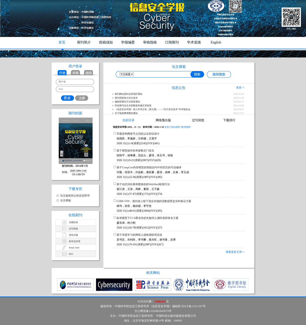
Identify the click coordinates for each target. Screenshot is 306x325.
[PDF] (150, 143)
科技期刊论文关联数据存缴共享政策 (133, 105)
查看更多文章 (234, 252)
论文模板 (65, 200)
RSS (71, 254)
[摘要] (136, 143)
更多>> (240, 87)
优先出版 (73, 235)
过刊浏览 (73, 228)
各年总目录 (74, 241)
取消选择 (185, 127)
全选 (166, 127)
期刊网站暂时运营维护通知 (128, 94)
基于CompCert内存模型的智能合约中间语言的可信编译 (149, 167)
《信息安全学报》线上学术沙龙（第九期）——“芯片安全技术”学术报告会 (152, 109)
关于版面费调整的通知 (126, 113)
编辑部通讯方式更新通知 (127, 101)
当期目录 (73, 222)
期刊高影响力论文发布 (126, 98)
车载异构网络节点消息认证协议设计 (138, 133)
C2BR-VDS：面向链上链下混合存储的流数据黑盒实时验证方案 (154, 201)
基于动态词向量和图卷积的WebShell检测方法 (143, 184)
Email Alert (74, 247)
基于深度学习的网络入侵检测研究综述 (139, 234)
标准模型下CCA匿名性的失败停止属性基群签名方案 (147, 218)
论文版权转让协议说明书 (75, 195)
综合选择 (175, 127)
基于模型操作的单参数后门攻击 (135, 150)
